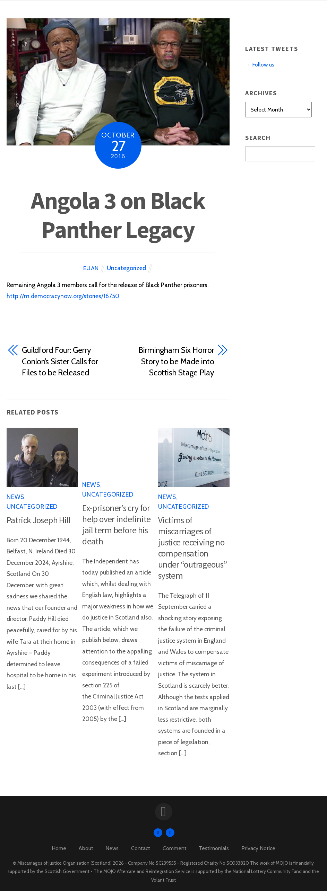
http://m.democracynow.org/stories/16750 (63, 296)
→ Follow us (259, 64)
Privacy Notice (258, 848)
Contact (140, 848)
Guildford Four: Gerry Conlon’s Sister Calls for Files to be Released (60, 361)
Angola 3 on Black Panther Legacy (118, 214)
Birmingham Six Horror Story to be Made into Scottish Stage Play (176, 361)
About (86, 848)
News (16, 496)
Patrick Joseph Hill (38, 520)
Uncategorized (126, 267)
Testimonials (214, 848)
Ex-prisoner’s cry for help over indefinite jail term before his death (116, 524)
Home (59, 848)
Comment (175, 848)
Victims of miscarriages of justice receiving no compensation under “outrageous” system (192, 548)
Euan (91, 268)
